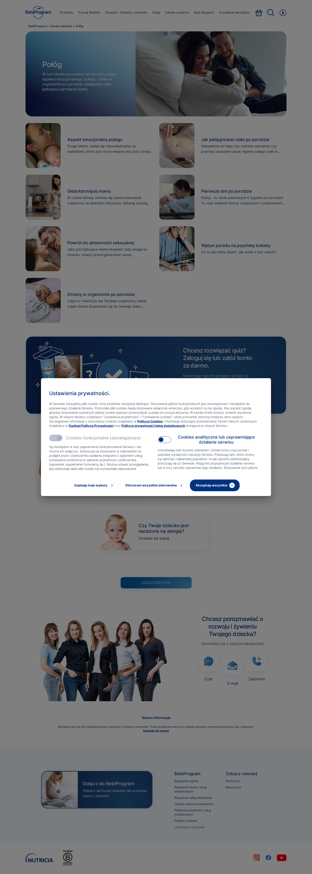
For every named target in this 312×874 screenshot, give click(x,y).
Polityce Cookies (150, 421)
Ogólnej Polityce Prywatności (91, 426)
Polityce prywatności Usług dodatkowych (153, 426)
